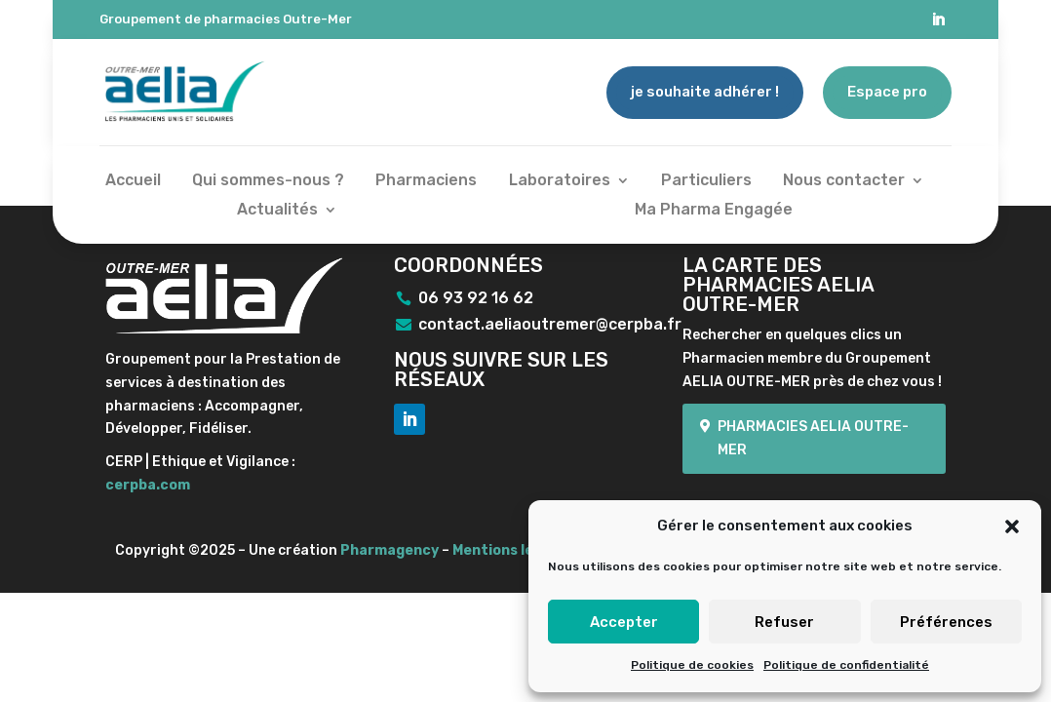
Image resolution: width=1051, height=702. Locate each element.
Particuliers (706, 181)
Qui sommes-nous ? (268, 181)
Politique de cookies (692, 665)
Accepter (624, 622)
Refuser (784, 622)
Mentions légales (511, 550)
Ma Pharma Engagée (714, 210)
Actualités (277, 210)
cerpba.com (147, 485)
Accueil (133, 181)
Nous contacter (844, 181)
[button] (1012, 526)
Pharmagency (389, 550)
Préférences (946, 622)
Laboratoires (559, 181)
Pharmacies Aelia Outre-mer (813, 438)
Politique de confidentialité (846, 665)
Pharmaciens (426, 181)
